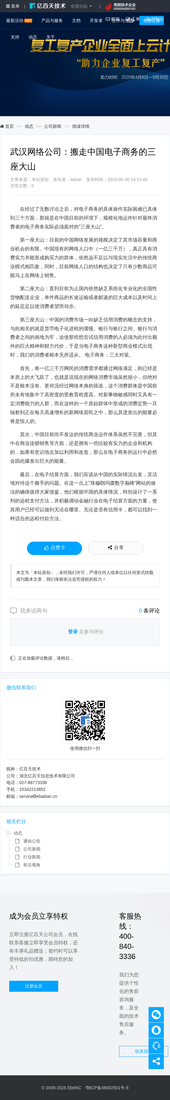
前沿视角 (31, 864)
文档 (76, 20)
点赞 (54, 548)
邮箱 (113, 19)
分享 (116, 547)
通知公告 (31, 841)
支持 (15, 37)
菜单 (13, 6)
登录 (73, 632)
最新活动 (19, 20)
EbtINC (74, 1087)
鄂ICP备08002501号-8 (107, 1087)
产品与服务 (52, 20)
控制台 (155, 19)
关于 (50, 37)
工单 (133, 19)
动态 (32, 37)
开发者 (96, 20)
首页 (7, 126)
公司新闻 (52, 126)
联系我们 (143, 1051)
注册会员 (33, 985)
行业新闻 (31, 856)
